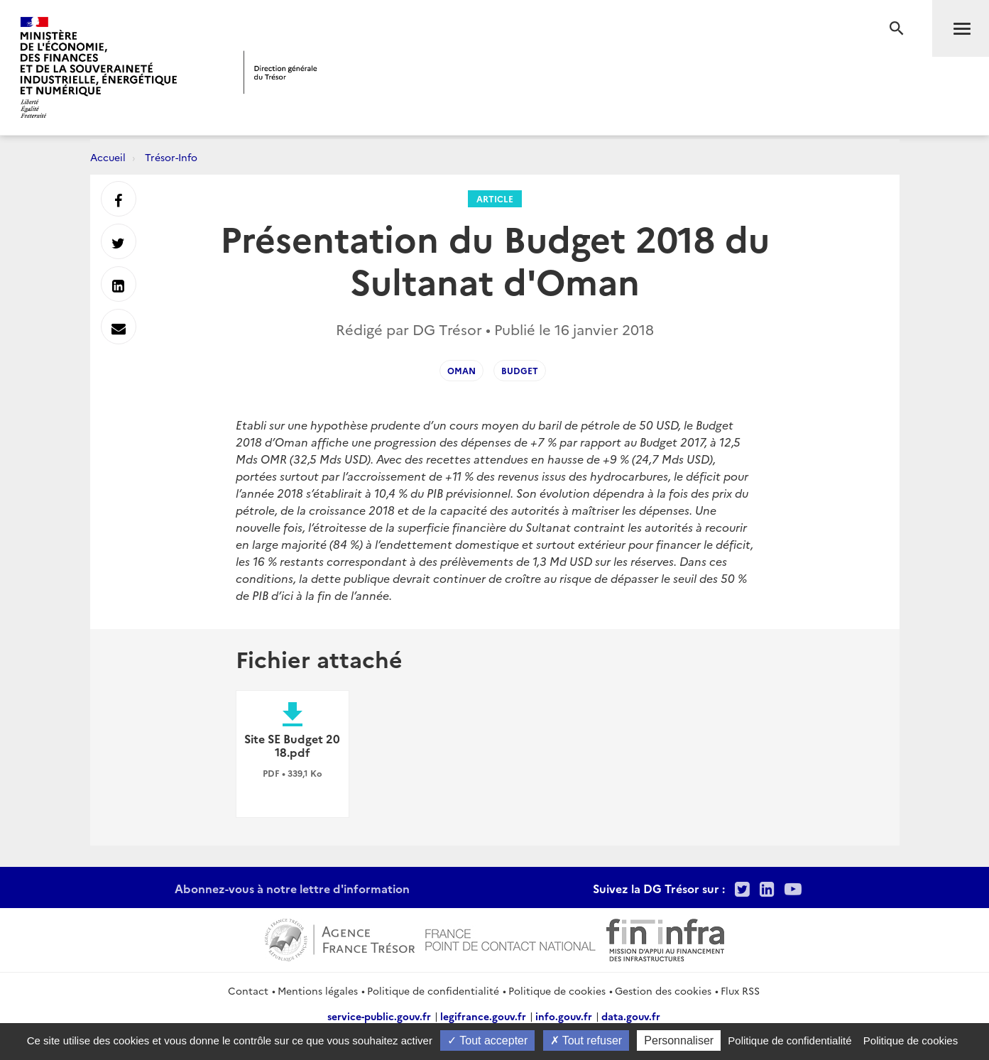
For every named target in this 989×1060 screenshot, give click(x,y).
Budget (519, 370)
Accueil (108, 157)
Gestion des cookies (663, 990)
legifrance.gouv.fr (483, 1016)
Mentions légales (318, 990)
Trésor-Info (171, 157)
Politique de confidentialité (433, 990)
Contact (248, 990)
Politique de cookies (557, 990)
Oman (461, 370)
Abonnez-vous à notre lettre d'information (292, 888)
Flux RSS (740, 990)
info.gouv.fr (563, 1016)
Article (494, 198)
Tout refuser (586, 1040)
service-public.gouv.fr (379, 1016)
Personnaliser (679, 1040)
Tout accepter (487, 1040)
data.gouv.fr (630, 1016)
